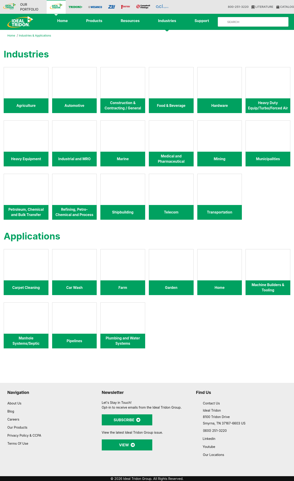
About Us (14, 403)
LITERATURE (262, 7)
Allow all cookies (244, 426)
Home (11, 36)
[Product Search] (257, 22)
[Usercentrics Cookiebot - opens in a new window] (30, 472)
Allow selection (243, 439)
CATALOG (284, 7)
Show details (241, 472)
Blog (10, 411)
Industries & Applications (36, 35)
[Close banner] (286, 421)
